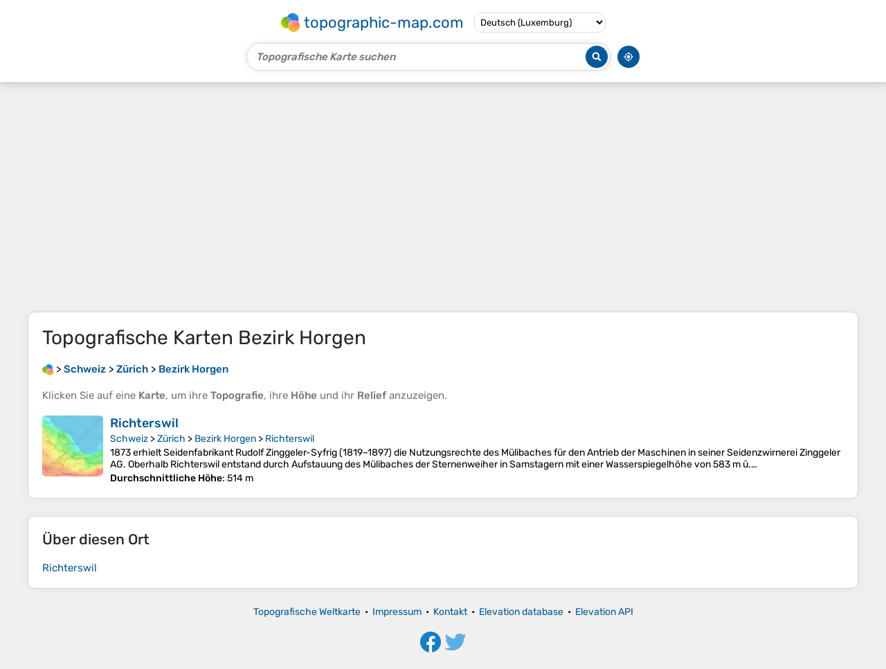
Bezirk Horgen (225, 439)
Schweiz (129, 439)
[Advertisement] (443, 197)
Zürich (171, 439)
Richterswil (144, 423)
